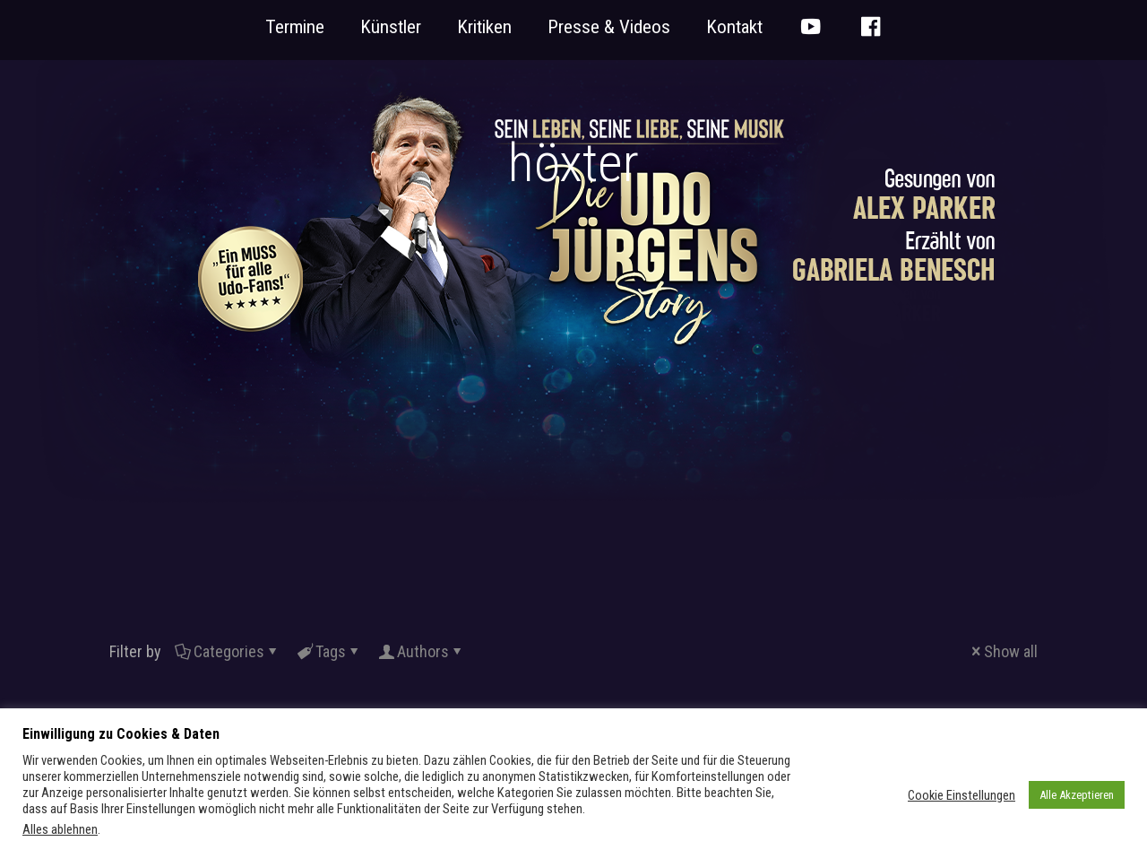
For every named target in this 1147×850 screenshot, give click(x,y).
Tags (329, 651)
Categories (227, 651)
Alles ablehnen (60, 829)
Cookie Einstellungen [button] (961, 795)
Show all (1003, 651)
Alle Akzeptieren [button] (1076, 795)
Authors (421, 651)
